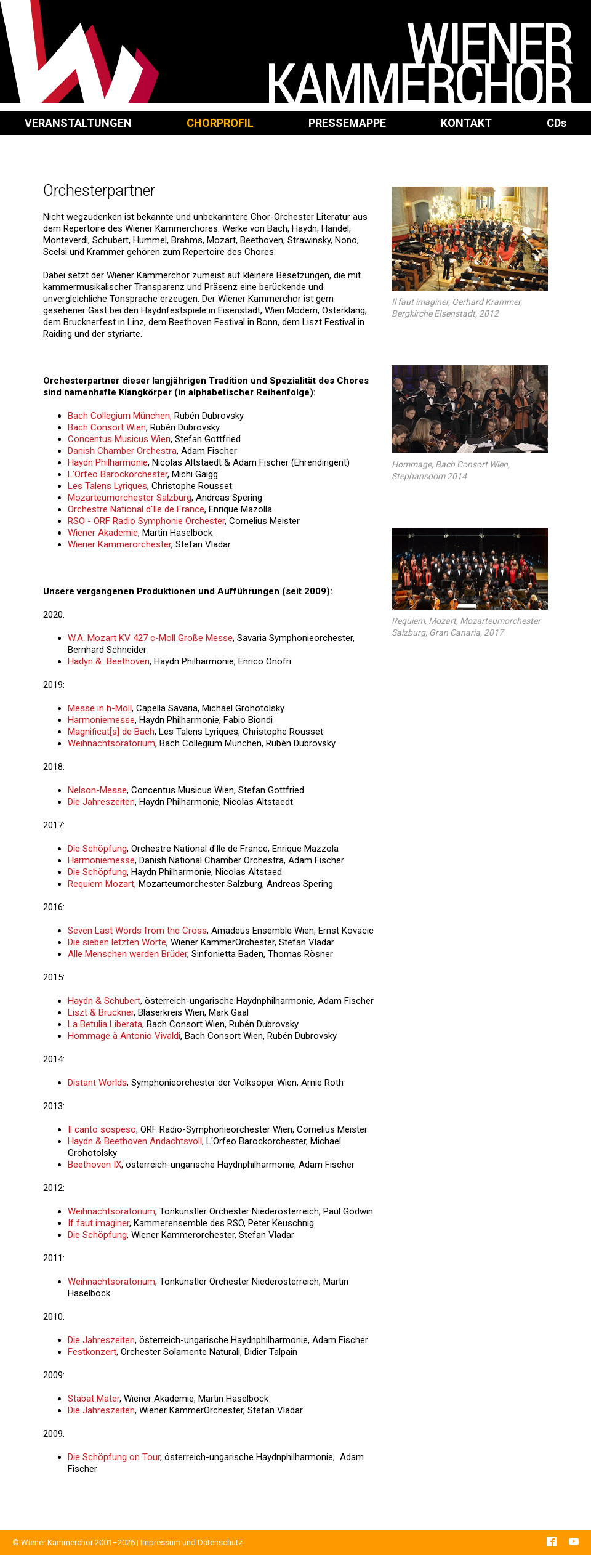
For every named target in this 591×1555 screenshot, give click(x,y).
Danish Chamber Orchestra (122, 450)
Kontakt (466, 122)
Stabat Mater (93, 1398)
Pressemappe (347, 122)
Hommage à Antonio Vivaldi (124, 1035)
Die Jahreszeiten (101, 801)
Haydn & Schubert (104, 1000)
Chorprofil (220, 122)
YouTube (574, 1541)
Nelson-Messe (97, 790)
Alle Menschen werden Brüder (127, 953)
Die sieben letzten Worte (117, 942)
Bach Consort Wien (107, 427)
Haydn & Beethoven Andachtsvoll (135, 1141)
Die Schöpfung (97, 848)
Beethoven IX (94, 1164)
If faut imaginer (98, 1223)
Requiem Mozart (101, 883)
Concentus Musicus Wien (119, 439)
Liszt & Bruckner (101, 1012)
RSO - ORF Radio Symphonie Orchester (146, 521)
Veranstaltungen (78, 122)
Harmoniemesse (101, 719)
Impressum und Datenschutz (191, 1542)
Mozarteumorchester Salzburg (129, 497)
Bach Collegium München (119, 415)
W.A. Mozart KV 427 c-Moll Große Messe (150, 638)
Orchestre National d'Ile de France (136, 509)
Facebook (552, 1541)
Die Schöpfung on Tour (114, 1457)
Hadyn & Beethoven (109, 661)
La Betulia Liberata (105, 1024)
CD (556, 122)
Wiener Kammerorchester (119, 544)
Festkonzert (92, 1351)
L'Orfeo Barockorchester (117, 474)
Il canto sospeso (102, 1129)
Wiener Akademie (103, 532)
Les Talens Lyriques (107, 485)
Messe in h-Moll (100, 708)
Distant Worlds (97, 1082)
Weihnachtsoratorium (111, 743)
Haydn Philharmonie (108, 462)
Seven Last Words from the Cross (137, 930)
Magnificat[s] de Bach (111, 731)
